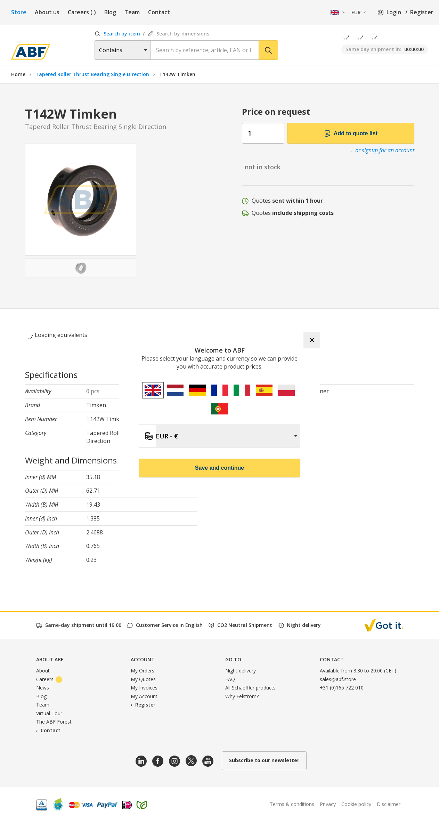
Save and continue (219, 468)
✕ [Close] (312, 340)
